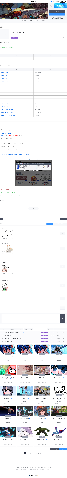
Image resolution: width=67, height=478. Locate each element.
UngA (2, 278)
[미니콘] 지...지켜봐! (41, 357)
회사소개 (15, 465)
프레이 (6, 278)
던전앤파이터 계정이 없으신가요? (57, 17)
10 (42, 453)
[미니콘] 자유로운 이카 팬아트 (7, 439)
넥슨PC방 (22, 467)
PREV (22, 453)
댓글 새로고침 (63, 223)
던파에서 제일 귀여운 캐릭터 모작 (59, 439)
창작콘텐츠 (33, 5)
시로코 (7, 228)
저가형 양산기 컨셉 (58, 357)
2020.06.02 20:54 (4, 253)
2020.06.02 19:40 (4, 238)
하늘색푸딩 (3, 228)
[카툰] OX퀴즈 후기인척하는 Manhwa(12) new (8, 103)
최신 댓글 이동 (56, 223)
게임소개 (13, 5)
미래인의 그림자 (24, 398)
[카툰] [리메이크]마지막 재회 (5, 106)
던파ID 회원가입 (60, 18)
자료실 (44, 5)
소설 (26, 329)
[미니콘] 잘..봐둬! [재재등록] (7, 357)
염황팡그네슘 (4, 243)
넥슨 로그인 (63, 1)
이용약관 (24, 465)
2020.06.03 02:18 (4, 291)
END (47, 453)
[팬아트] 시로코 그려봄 (4, 81)
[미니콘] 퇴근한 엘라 (24, 377)
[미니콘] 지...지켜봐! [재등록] (25, 357)
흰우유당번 (3, 306)
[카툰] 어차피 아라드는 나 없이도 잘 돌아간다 (8, 109)
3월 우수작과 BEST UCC (9, 335)
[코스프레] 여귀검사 (4, 100)
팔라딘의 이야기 (42, 377)
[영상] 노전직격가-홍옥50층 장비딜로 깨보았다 (8, 115)
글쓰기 (63, 449)
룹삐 (2, 296)
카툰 (7, 329)
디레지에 (7, 306)
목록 (63, 218)
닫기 (51, 5)
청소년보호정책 (43, 465)
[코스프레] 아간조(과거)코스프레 (6, 90)
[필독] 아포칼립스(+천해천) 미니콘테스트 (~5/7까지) (13, 332)
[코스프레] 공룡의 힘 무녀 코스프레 (6, 93)
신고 (9, 238)
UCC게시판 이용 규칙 (8, 341)
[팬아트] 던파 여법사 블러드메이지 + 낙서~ (7, 84)
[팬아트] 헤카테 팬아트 (4, 72)
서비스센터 (39, 5)
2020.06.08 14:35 (4, 300)
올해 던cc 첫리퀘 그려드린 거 (25, 439)
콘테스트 (31, 329)
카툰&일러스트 (24, 20)
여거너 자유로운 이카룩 (24, 418)
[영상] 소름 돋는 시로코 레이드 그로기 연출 (7, 112)
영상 (21, 329)
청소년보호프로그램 (35, 467)
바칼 (7, 258)
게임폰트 (45, 467)
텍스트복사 (1, 219)
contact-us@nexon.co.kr (20, 470)
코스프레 (12, 329)
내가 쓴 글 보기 (54, 449)
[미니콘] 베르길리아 (41, 418)
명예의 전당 (43, 20)
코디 (17, 329)
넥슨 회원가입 (57, 1)
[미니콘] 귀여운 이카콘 (58, 377)
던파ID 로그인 (57, 14)
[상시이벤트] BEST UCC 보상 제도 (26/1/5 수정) (13, 338)
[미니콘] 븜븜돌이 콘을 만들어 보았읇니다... (8, 378)
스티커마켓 (36, 20)
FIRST (20, 453)
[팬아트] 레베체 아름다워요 (5, 87)
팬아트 (3, 329)
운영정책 (18, 467)
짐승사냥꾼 (7, 418)
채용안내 (20, 465)
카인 (7, 243)
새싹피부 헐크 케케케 (41, 439)
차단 (12, 238)
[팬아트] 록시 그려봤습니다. (5, 78)
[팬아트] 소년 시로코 (4, 75)
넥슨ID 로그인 (57, 11)
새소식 (9, 5)
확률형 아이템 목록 (28, 467)
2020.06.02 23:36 (4, 273)
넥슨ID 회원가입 (54, 18)
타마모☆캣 (3, 258)
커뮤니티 (28, 5)
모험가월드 (23, 5)
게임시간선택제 (49, 465)
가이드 (18, 5)
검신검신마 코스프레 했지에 (41, 398)
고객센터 (49, 467)
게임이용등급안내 (29, 465)
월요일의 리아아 (7, 398)
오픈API (41, 467)
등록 (62, 318)
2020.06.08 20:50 (4, 310)
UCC (31, 20)
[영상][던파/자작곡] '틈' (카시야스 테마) (7, 58)
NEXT (45, 453)
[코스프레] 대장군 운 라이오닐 (5, 97)
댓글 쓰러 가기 (50, 223)
